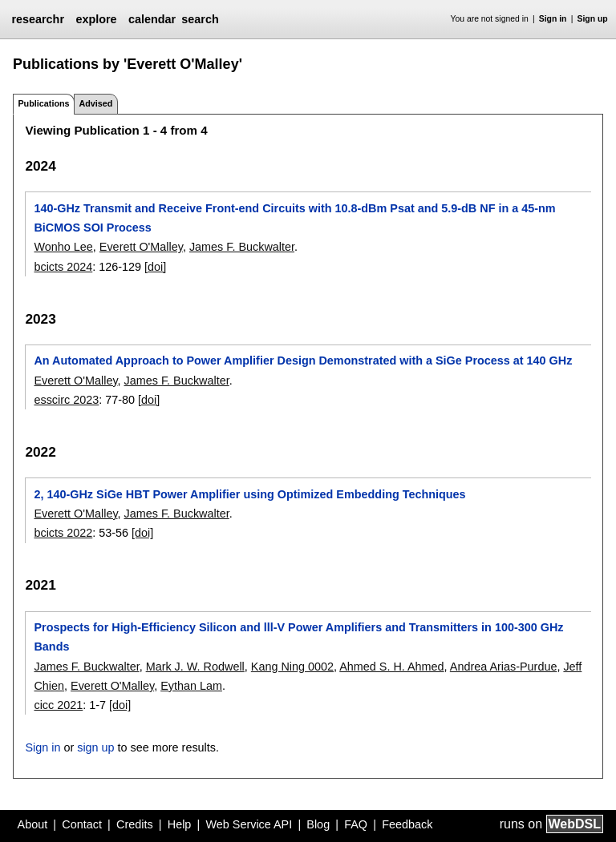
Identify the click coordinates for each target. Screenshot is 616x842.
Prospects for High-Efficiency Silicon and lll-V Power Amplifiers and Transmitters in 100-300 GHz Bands (298, 637)
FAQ (355, 824)
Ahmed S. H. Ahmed (391, 666)
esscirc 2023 (66, 399)
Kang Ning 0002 (292, 666)
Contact (82, 824)
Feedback (407, 824)
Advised (95, 103)
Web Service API (248, 824)
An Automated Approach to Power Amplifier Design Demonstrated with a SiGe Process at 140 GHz (303, 360)
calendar (152, 19)
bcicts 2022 (63, 532)
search (199, 19)
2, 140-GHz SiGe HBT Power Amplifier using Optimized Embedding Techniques (249, 494)
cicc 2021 (58, 705)
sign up (95, 747)
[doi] (155, 266)
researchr (37, 19)
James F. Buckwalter (241, 246)
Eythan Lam (191, 685)
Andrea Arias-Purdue (503, 666)
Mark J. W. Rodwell (195, 666)
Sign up (593, 18)
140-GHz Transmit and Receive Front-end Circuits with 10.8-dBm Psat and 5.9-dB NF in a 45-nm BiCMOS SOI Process (294, 218)
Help (180, 824)
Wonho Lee (63, 246)
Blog (318, 824)
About (33, 824)
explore (95, 19)
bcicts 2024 (63, 266)
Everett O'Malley (141, 246)
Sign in (553, 18)
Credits (134, 824)
